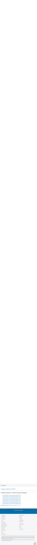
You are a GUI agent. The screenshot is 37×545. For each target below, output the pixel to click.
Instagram (11, 512)
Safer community (3, 526)
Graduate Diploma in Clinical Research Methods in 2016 (12, 495)
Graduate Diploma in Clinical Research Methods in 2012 (12, 500)
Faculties (20, 516)
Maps (2, 521)
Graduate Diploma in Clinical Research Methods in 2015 (12, 496)
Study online (3, 527)
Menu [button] (35, 485)
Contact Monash (21, 520)
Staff (2, 531)
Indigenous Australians (4, 525)
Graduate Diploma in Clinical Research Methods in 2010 (12, 503)
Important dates (3, 516)
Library (2, 520)
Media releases (21, 521)
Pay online (2, 517)
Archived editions (3, 505)
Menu (1, 1)
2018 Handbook (3, 485)
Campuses (20, 517)
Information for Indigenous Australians (6, 540)
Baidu (25, 512)
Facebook (17, 512)
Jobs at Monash (3, 522)
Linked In (13, 512)
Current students (3, 530)
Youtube (23, 512)
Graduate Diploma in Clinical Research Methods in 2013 (12, 499)
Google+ (19, 512)
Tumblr (21, 512)
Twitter (15, 512)
